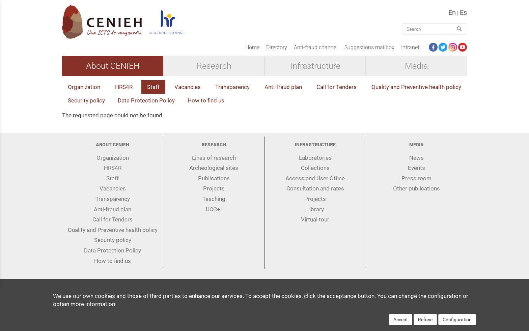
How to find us (206, 100)
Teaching (213, 198)
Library (315, 209)
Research (214, 66)
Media (416, 66)
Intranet (410, 47)
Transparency (232, 87)
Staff (153, 87)
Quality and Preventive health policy (416, 87)
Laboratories (315, 157)
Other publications (416, 188)
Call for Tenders (336, 87)
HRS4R (124, 87)
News (416, 157)
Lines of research (214, 157)
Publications (214, 178)
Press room (416, 178)
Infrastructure (315, 66)
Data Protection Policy (146, 100)
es (463, 12)
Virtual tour (315, 219)
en (452, 12)
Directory (276, 47)
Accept (400, 323)
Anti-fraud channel (316, 47)
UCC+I (214, 209)
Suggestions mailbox (369, 47)
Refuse (425, 323)
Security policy (86, 100)
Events (416, 167)
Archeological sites (213, 167)
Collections (315, 167)
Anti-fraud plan (283, 87)
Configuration (457, 323)
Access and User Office (315, 178)
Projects (214, 188)
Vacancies (187, 87)
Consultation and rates (315, 188)
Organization (84, 87)
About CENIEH (113, 66)
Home (252, 47)
